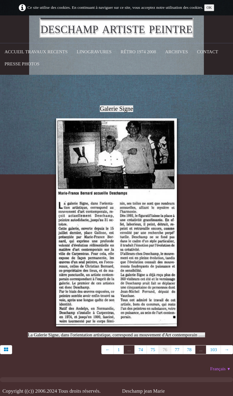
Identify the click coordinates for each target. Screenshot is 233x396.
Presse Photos (22, 63)
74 (140, 349)
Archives (176, 51)
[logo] (116, 28)
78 (189, 349)
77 (177, 349)
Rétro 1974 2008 (138, 51)
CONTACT (207, 51)
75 (152, 349)
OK (209, 7)
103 (213, 349)
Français (220, 368)
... (129, 349)
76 (165, 349)
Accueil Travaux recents (36, 51)
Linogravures (94, 51)
